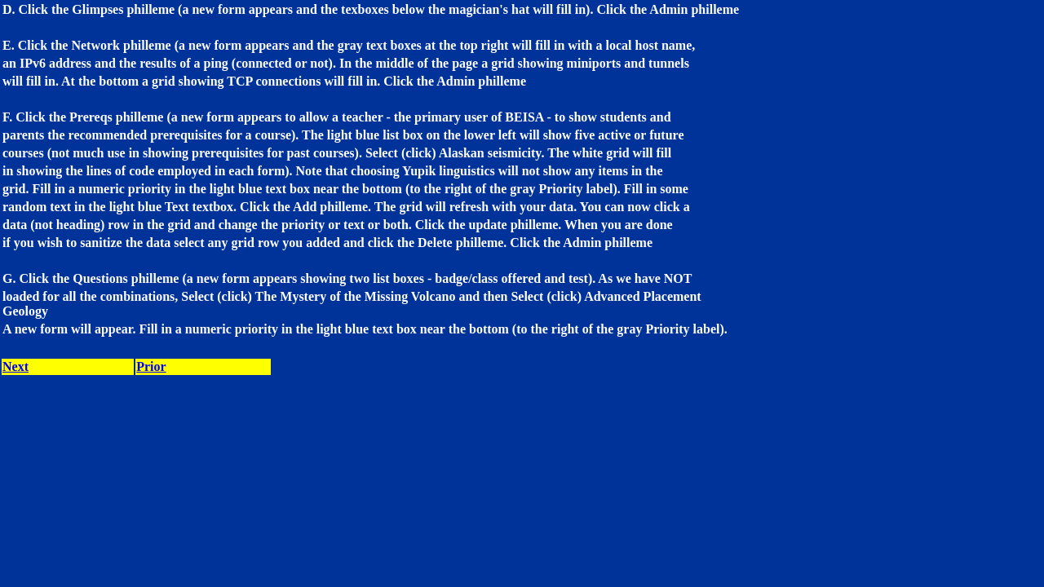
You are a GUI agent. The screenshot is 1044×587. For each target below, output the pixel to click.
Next (15, 366)
